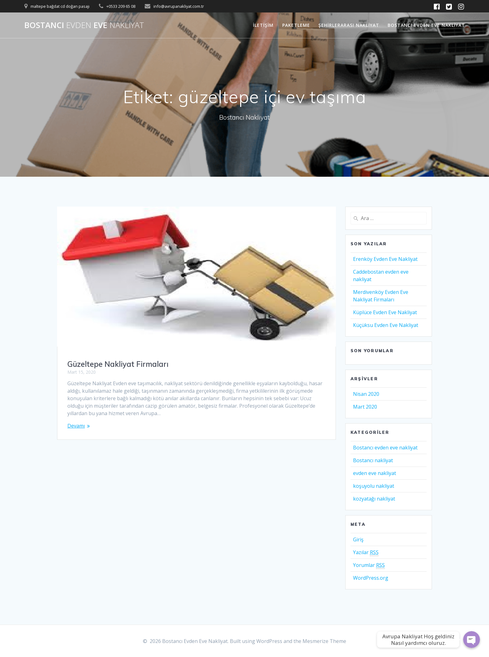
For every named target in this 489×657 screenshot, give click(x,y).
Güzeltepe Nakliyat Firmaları (117, 364)
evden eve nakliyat (374, 473)
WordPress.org (370, 577)
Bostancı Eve (84, 25)
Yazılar (366, 552)
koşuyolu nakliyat (373, 485)
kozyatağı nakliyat (374, 498)
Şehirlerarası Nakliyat (348, 25)
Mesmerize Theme (324, 641)
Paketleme (296, 25)
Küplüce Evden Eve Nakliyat (385, 312)
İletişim (263, 25)
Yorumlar (369, 565)
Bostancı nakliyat (373, 460)
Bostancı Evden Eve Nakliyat (426, 25)
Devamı (76, 425)
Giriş (358, 539)
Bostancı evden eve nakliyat (385, 447)
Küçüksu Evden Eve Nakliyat (385, 325)
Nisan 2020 (366, 394)
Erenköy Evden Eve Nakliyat (385, 259)
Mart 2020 (365, 406)
